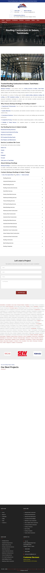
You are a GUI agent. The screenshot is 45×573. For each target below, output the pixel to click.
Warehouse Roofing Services (9, 197)
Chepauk (27, 306)
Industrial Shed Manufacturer (10, 223)
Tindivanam (15, 337)
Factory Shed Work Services (9, 194)
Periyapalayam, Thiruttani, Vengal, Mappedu (34, 339)
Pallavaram (28, 337)
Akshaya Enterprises (32, 569)
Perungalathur (38, 323)
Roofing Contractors (8, 239)
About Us (8, 20)
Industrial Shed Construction (10, 217)
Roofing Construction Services (10, 187)
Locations (27, 20)
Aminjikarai (27, 304)
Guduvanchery (35, 336)
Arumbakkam (8, 304)
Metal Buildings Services (9, 207)
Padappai (38, 320)
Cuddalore (13, 342)
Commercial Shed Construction (10, 236)
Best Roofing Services (8, 243)
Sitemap (18, 570)
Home (3, 20)
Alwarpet (19, 304)
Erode (20, 341)
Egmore (16, 308)
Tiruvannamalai (19, 342)
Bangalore (11, 341)
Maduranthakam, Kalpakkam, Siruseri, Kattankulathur (15, 339)
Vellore (4, 342)
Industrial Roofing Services (9, 181)
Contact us (4, 22)
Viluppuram (8, 342)
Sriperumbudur (9, 337)
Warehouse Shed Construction (10, 210)
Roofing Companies (7, 246)
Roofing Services (7, 178)
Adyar (15, 304)
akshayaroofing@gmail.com (30, 554)
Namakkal (24, 341)
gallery (33, 20)
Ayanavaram (10, 306)
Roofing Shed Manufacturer (9, 220)
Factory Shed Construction (9, 213)
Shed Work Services (7, 191)
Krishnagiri (40, 341)
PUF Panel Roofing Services (9, 204)
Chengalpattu (28, 336)
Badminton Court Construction (10, 230)
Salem (31, 341)
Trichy (28, 341)
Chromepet (12, 308)
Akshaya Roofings (11, 569)
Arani (13, 304)
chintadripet (36, 306)
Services (21, 20)
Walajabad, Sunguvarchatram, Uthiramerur (14, 336)
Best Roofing (27, 528)
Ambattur (22, 304)
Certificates (15, 20)
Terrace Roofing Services (9, 200)
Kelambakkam (41, 336)
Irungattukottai (37, 309)
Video (38, 20)
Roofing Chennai (40, 569)
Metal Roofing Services (8, 184)
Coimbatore (16, 341)
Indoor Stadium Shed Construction (11, 233)
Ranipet (31, 334)
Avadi (7, 306)
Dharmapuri (35, 341)
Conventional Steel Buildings (10, 226)
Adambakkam (2, 304)
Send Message (21, 292)
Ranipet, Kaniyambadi (4, 341)
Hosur (1, 342)
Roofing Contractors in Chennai (21, 569)
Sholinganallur (33, 328)
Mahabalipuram (3, 337)
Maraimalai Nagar (21, 337)
